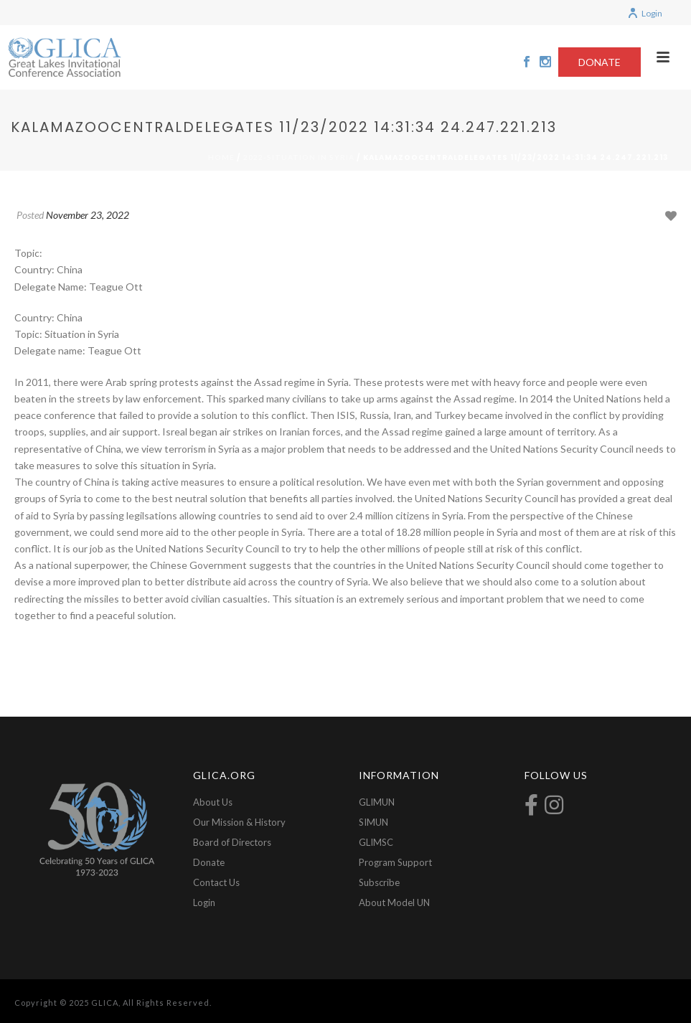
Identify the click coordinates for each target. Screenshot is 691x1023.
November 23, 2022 (87, 215)
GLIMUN (377, 802)
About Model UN (394, 902)
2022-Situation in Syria (298, 157)
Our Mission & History (239, 822)
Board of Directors (232, 842)
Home (221, 157)
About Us (212, 802)
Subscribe (379, 882)
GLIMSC (376, 842)
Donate (209, 862)
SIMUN (373, 822)
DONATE (599, 62)
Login (644, 13)
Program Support (395, 862)
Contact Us (216, 882)
